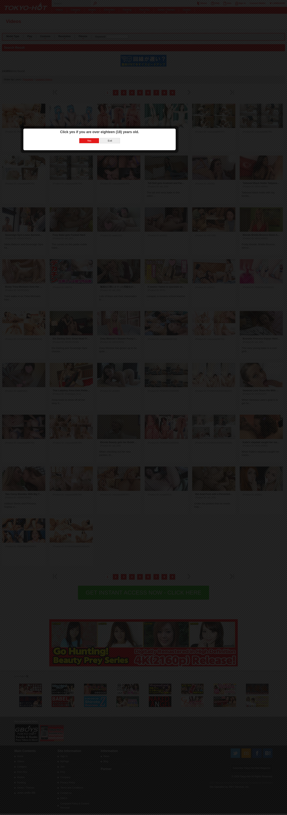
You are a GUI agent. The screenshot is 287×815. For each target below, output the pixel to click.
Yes (133, 408)
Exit (154, 408)
